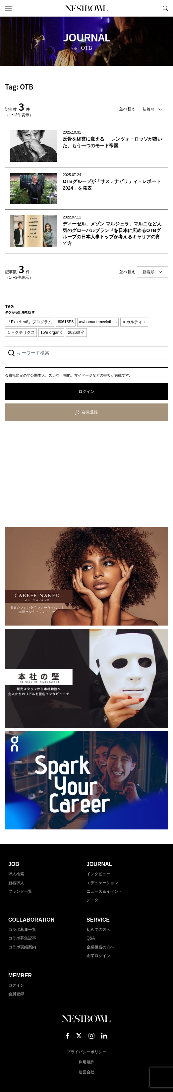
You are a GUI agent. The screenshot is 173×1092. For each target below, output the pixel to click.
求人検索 (16, 874)
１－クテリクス (21, 332)
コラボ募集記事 (22, 938)
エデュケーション (102, 882)
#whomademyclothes (98, 322)
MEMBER (20, 975)
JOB (13, 864)
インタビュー (98, 874)
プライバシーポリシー (86, 1052)
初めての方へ (98, 929)
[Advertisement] (86, 475)
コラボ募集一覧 (22, 929)
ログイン (86, 391)
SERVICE (98, 920)
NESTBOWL (86, 8)
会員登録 (90, 412)
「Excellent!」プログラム (29, 322)
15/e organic (51, 332)
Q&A (90, 938)
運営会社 (86, 1072)
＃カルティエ (134, 322)
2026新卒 (76, 332)
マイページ (154, 8)
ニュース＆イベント (104, 891)
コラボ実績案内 (22, 947)
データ (92, 900)
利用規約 (86, 1062)
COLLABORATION (31, 920)
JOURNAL (99, 864)
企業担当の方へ (100, 947)
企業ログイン (98, 955)
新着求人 (16, 882)
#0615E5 (66, 322)
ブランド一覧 (20, 891)
